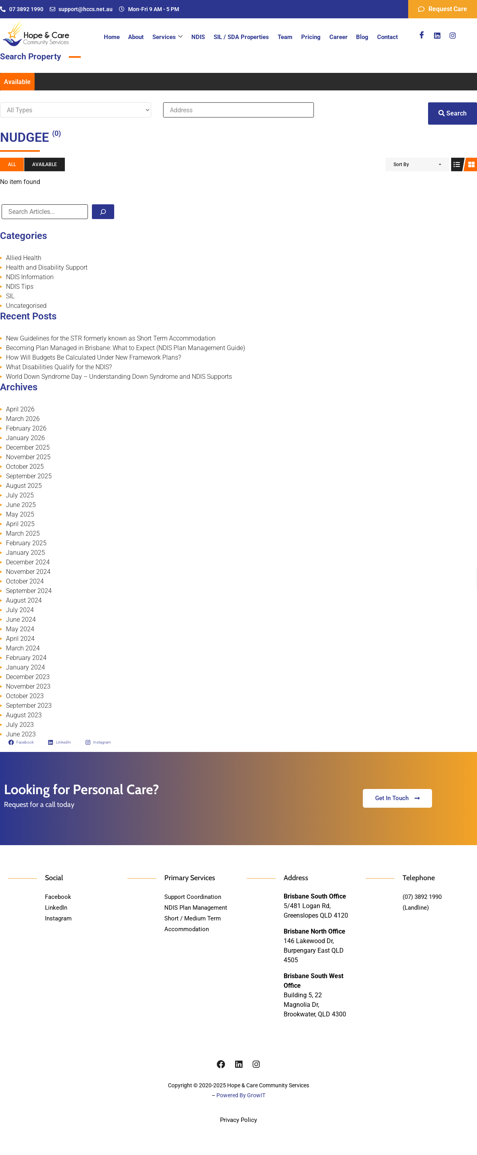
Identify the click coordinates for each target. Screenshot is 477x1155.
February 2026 (26, 428)
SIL (10, 296)
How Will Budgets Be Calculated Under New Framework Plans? (93, 357)
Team (288, 37)
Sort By (401, 164)
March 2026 (23, 419)
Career (340, 37)
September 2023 (29, 705)
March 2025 (23, 533)
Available (17, 82)
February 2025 (26, 543)
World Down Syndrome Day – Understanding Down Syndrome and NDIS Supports (119, 376)
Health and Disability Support (47, 267)
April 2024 (20, 638)
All (12, 164)
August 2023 (24, 715)
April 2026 (20, 409)
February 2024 (26, 658)
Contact (388, 37)
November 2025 (28, 457)
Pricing (313, 37)
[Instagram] (453, 35)
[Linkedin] (437, 35)
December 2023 (28, 677)
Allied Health (23, 258)
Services (173, 37)
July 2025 (20, 495)
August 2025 (24, 485)
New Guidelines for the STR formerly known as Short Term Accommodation (111, 338)
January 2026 (25, 438)
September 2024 (29, 591)
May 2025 (20, 514)
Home (119, 37)
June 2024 (21, 619)
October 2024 (25, 581)
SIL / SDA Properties (245, 37)
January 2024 (25, 667)
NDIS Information (30, 277)
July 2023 (20, 724)
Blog (363, 37)
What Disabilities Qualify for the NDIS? (59, 367)
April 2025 (20, 524)
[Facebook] (422, 35)
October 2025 (25, 466)
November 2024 (28, 572)
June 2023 (21, 734)
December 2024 (28, 562)
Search (452, 113)
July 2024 (20, 610)
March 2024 (23, 648)
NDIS (203, 37)
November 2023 (28, 686)
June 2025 (21, 505)
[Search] (103, 211)
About (142, 37)
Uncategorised (26, 305)
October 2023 (25, 696)
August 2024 (24, 600)
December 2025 (28, 447)
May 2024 (20, 629)
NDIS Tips (19, 286)
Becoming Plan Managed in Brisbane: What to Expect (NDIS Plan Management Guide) (125, 348)
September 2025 (29, 476)
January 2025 (25, 552)
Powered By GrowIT (240, 1095)
